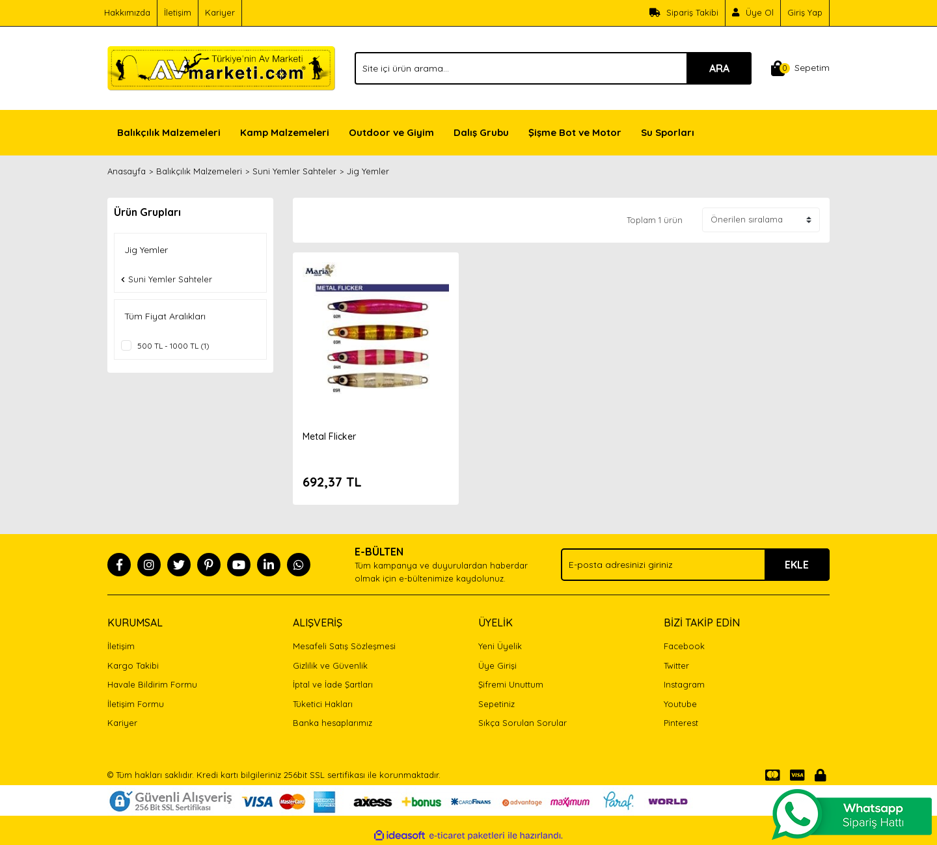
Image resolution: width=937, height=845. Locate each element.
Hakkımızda (127, 12)
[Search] (553, 68)
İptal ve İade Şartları (333, 684)
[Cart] (800, 68)
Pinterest (681, 723)
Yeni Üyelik (500, 646)
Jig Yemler (368, 171)
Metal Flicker (329, 436)
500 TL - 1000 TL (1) (173, 346)
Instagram (684, 684)
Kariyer (220, 12)
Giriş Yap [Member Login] (804, 12)
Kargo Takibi (133, 665)
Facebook (684, 646)
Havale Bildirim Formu (152, 684)
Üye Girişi (497, 665)
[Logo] (221, 67)
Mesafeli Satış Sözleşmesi (344, 646)
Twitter (676, 665)
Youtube (680, 704)
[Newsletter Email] (695, 564)
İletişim (177, 12)
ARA (719, 68)
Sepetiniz (496, 704)
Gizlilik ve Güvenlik (330, 665)
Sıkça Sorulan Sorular (522, 723)
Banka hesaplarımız (332, 723)
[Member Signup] (753, 13)
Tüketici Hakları (323, 704)
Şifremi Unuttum (510, 684)
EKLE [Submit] (797, 564)
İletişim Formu (135, 704)
